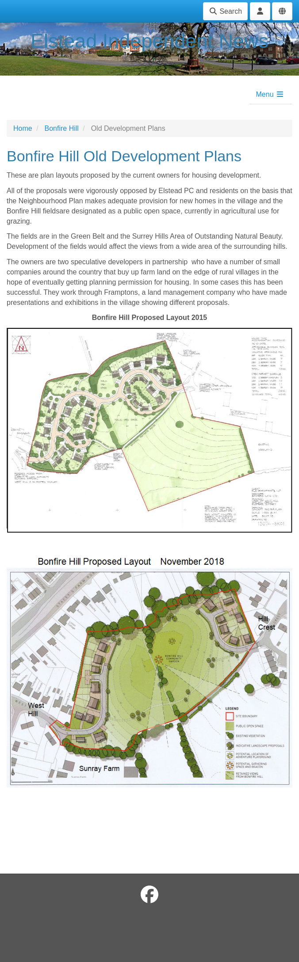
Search (225, 11)
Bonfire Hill (61, 128)
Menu (270, 94)
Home (22, 128)
